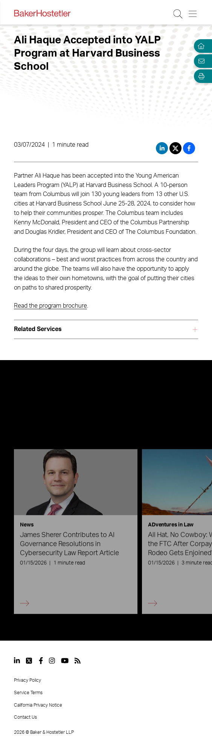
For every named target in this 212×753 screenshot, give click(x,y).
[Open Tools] (200, 76)
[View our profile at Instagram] (52, 660)
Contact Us (25, 717)
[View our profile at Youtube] (65, 660)
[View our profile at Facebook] (41, 660)
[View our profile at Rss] (78, 660)
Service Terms (28, 692)
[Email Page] (200, 61)
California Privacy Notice (38, 705)
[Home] (200, 46)
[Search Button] (178, 13)
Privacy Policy (27, 680)
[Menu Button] (193, 13)
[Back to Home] (42, 13)
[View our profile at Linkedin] (17, 660)
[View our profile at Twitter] (29, 660)
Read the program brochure (50, 306)
